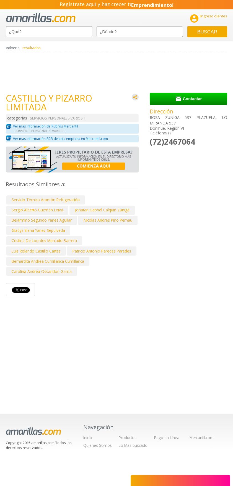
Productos (127, 437)
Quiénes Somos (97, 445)
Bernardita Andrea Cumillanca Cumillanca (48, 261)
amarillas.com (41, 17)
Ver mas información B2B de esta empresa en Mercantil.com (60, 138)
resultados (31, 47)
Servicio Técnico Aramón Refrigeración (46, 199)
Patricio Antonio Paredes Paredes (102, 251)
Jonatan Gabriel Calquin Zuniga (102, 210)
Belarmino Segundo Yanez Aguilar (42, 220)
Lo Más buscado (133, 445)
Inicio (87, 437)
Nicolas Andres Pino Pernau (108, 220)
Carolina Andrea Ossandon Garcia (42, 271)
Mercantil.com (202, 437)
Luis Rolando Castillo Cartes (36, 251)
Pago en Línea (166, 437)
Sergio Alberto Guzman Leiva (37, 210)
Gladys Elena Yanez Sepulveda (38, 230)
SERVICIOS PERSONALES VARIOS (56, 118)
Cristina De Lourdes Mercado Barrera (44, 240)
